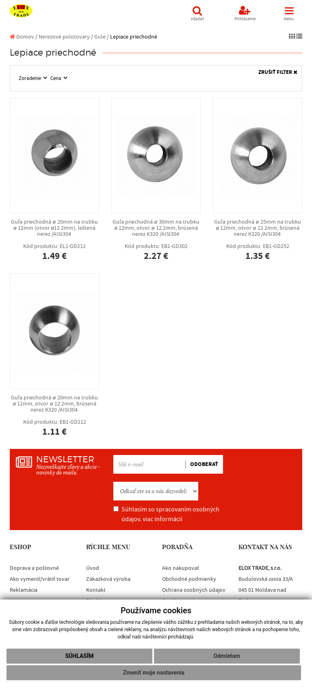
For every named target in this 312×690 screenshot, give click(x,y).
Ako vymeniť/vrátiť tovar (39, 579)
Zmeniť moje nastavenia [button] (153, 672)
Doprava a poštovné (34, 568)
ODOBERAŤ (204, 464)
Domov (22, 37)
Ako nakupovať (180, 568)
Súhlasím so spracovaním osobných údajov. (166, 514)
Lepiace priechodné (133, 37)
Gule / (101, 37)
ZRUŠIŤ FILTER (277, 72)
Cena (56, 78)
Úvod (92, 568)
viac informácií (162, 519)
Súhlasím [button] (79, 656)
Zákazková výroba (108, 579)
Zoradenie (30, 78)
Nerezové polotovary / (66, 37)
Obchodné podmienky (189, 579)
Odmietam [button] (227, 656)
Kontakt (96, 590)
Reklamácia (23, 590)
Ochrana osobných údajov (193, 590)
